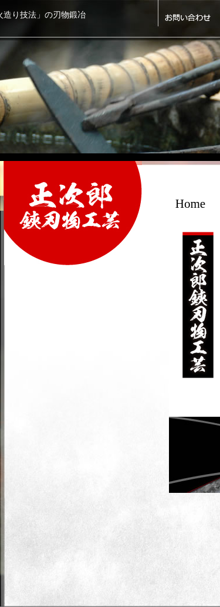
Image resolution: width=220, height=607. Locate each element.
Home (190, 204)
